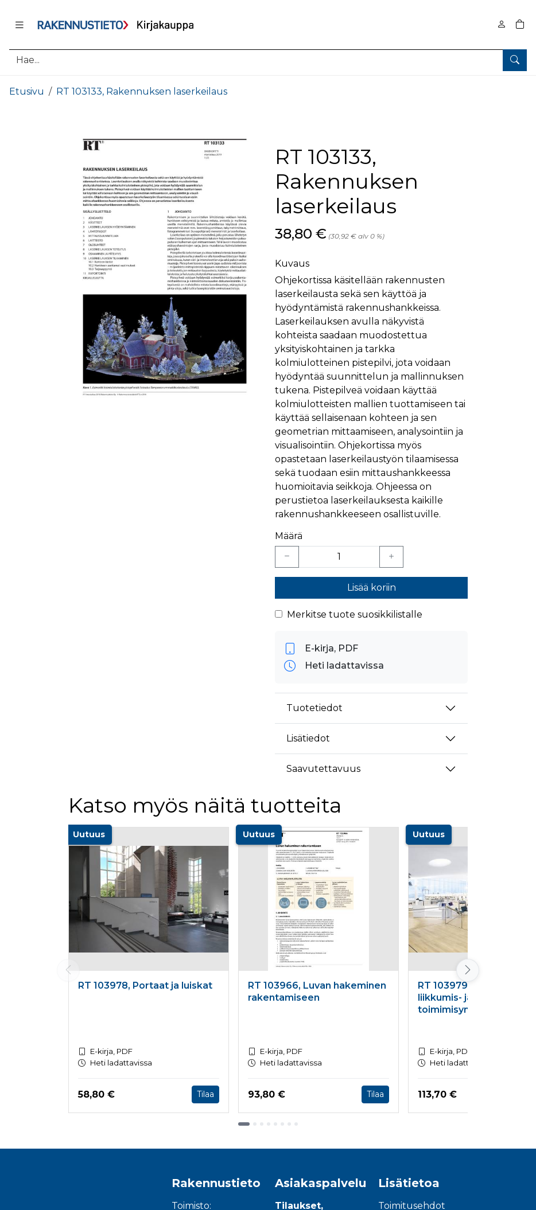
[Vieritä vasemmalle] (68, 970)
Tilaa (205, 1094)
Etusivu (26, 91)
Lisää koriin (371, 587)
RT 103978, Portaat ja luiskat (145, 985)
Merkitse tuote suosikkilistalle (354, 614)
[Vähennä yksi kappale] (287, 557)
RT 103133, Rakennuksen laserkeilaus (141, 91)
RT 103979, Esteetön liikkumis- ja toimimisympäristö (467, 997)
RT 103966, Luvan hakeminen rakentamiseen (317, 991)
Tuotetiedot (314, 707)
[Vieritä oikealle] (467, 970)
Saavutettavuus (323, 768)
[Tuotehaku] (268, 60)
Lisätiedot (308, 738)
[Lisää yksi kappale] (391, 557)
